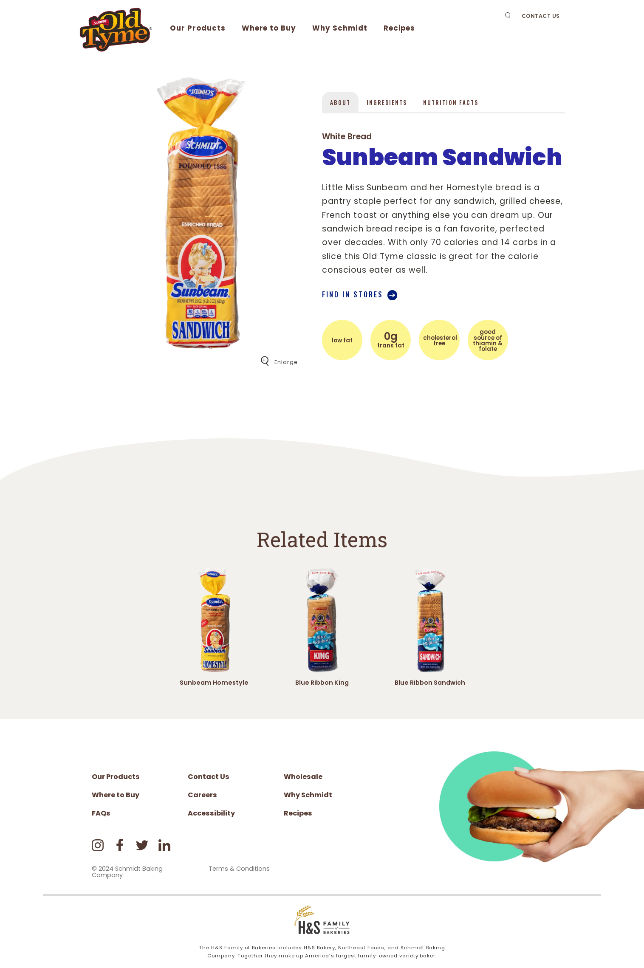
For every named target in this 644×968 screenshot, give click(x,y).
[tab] (340, 101)
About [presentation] (340, 102)
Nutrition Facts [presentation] (450, 102)
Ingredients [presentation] (387, 102)
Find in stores (352, 294)
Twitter (142, 845)
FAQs (101, 813)
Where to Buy (269, 28)
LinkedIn (164, 845)
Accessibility (211, 813)
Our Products (197, 28)
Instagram (98, 845)
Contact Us (541, 16)
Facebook (120, 845)
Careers (202, 795)
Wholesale (303, 777)
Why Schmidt (339, 28)
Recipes (399, 28)
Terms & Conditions (239, 869)
